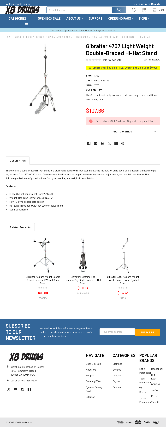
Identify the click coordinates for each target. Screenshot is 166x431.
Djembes (117, 367)
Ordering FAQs (120, 22)
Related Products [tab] (20, 231)
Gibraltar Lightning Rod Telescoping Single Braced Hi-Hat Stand (83, 284)
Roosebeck (157, 372)
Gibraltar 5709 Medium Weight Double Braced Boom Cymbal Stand (123, 284)
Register (156, 3)
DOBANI (155, 388)
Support (95, 22)
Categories (18, 22)
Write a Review (152, 63)
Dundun (117, 390)
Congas (117, 379)
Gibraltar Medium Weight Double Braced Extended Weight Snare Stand (43, 284)
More (144, 22)
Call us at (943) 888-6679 (24, 384)
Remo (154, 399)
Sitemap (90, 400)
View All (155, 405)
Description (18, 164)
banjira (154, 394)
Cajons (116, 385)
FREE (121, 71)
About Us (74, 22)
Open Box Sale (49, 22)
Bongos (117, 373)
